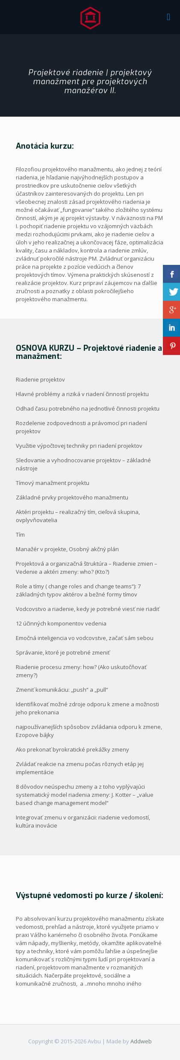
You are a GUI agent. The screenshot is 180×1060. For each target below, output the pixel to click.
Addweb (141, 1041)
